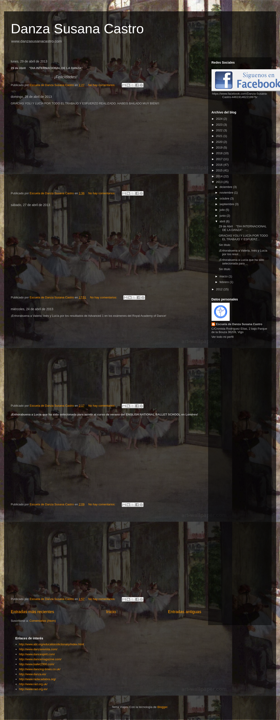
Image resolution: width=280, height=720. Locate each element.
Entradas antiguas (184, 612)
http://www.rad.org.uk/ (33, 684)
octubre (224, 198)
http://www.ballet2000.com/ (36, 664)
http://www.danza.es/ (32, 674)
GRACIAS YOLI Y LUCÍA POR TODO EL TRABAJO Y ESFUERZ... (243, 237)
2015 (220, 170)
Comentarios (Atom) (42, 620)
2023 (220, 124)
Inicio (111, 612)
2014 (220, 176)
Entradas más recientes (32, 612)
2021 (220, 136)
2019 (220, 147)
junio (222, 215)
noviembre (226, 192)
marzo (224, 276)
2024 (220, 118)
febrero (224, 282)
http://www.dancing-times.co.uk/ (40, 669)
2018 (220, 153)
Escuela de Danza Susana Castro (239, 324)
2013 (220, 182)
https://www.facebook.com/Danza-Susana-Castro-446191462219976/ (240, 95)
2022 (220, 130)
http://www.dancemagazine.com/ (40, 659)
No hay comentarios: (102, 85)
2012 (220, 289)
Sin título (224, 245)
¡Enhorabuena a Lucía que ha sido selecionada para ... (241, 261)
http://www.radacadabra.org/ (37, 679)
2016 (220, 164)
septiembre (227, 204)
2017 (220, 159)
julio (222, 209)
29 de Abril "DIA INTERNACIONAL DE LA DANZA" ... (242, 228)
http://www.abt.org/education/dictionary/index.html (51, 644)
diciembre (226, 187)
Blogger (162, 707)
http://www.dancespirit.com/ (37, 654)
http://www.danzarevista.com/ (38, 649)
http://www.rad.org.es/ (33, 689)
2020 (220, 142)
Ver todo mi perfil (223, 336)
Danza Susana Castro (77, 28)
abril (222, 221)
